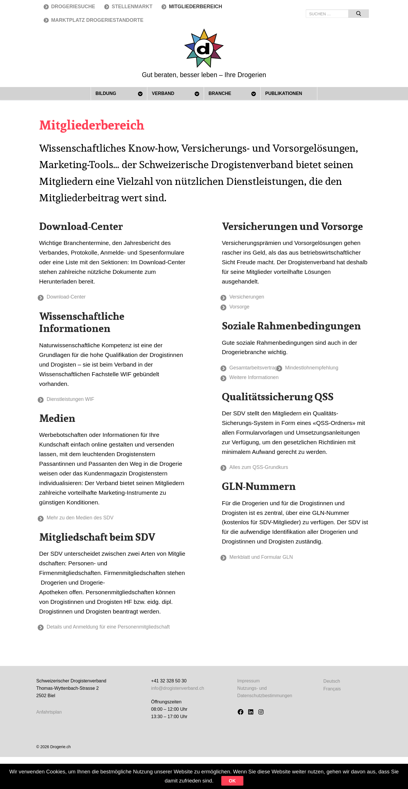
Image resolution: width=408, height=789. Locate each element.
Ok (263, 779)
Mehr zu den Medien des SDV (88, 520)
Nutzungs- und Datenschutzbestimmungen (264, 695)
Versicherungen (251, 297)
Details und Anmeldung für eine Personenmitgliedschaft (121, 630)
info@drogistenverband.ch (177, 691)
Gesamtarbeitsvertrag (259, 369)
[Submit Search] (358, 13)
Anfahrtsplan (49, 715)
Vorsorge (243, 307)
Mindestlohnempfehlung (328, 369)
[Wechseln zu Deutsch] (332, 685)
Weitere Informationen (260, 380)
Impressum (248, 684)
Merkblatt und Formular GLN (268, 562)
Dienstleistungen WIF (76, 400)
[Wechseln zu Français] (332, 692)
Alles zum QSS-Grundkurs (266, 471)
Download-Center (71, 297)
